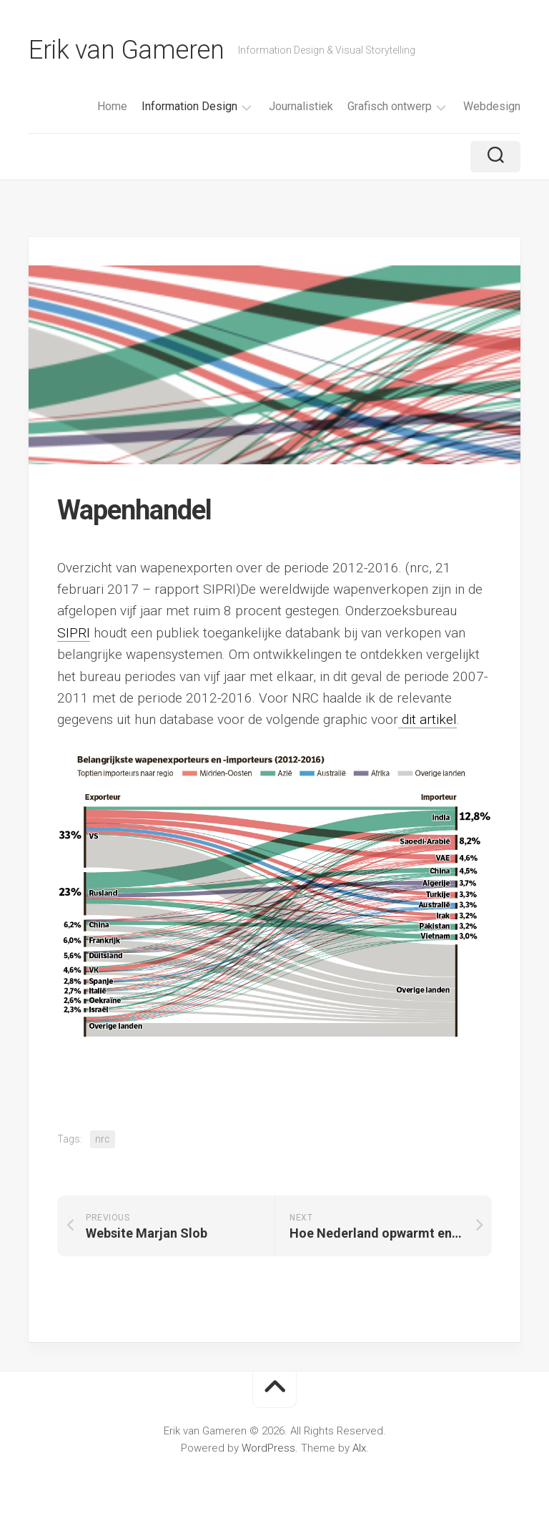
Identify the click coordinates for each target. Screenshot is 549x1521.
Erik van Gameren (126, 50)
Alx (359, 1448)
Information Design (189, 106)
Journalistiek (301, 106)
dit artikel (427, 719)
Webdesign (491, 106)
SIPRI (73, 633)
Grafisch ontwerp (389, 106)
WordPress (268, 1448)
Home (112, 106)
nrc (102, 1139)
